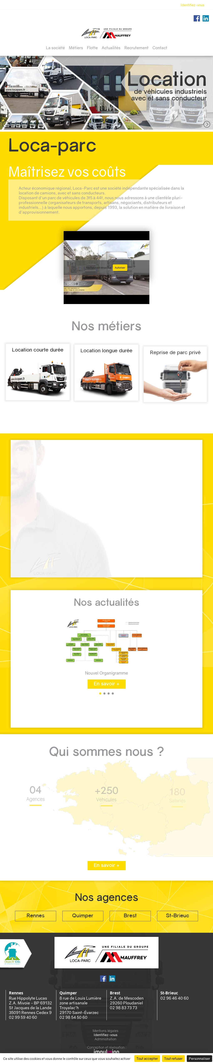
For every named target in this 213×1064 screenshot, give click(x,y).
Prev (5, 124)
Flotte (92, 47)
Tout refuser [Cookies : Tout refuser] (173, 1058)
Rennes (36, 916)
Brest (130, 916)
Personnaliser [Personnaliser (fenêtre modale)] (199, 1058)
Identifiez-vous (192, 5)
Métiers (76, 47)
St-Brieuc (177, 916)
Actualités (111, 47)
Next (207, 124)
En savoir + (106, 684)
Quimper (82, 916)
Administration (105, 1039)
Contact (159, 47)
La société (55, 47)
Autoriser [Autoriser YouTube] (120, 267)
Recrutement (136, 47)
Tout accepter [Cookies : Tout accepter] (147, 1058)
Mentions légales (105, 1031)
